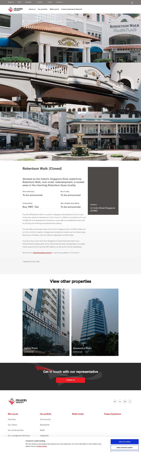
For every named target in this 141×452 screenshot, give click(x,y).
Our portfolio (33, 21)
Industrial (39, 2)
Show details (102, 448)
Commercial (45, 420)
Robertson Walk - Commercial (61, 21)
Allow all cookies (125, 428)
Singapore (11, 2)
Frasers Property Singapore (23, 21)
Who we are (13, 414)
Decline (124, 439)
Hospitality (28, 2)
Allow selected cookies (125, 434)
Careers (50, 2)
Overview (12, 420)
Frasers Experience (112, 414)
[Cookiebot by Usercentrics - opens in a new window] (12, 448)
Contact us (59, 2)
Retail (44, 21)
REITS (19, 2)
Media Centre (78, 414)
